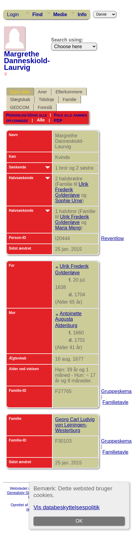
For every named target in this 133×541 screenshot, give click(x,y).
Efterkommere (68, 91)
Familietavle (115, 402)
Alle (41, 119)
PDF (58, 120)
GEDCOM (19, 107)
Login (13, 14)
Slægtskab (20, 99)
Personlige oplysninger (17, 118)
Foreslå (45, 107)
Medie (60, 14)
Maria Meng (68, 227)
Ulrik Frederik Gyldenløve (71, 190)
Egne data (20, 91)
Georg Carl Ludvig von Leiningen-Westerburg (75, 425)
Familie (69, 99)
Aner (42, 91)
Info (82, 14)
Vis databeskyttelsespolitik (66, 507)
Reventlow (112, 238)
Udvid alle (37, 115)
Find (37, 14)
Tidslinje (46, 99)
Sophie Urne (68, 200)
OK (78, 521)
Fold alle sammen (70, 115)
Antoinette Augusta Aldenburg (68, 319)
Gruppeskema (116, 391)
